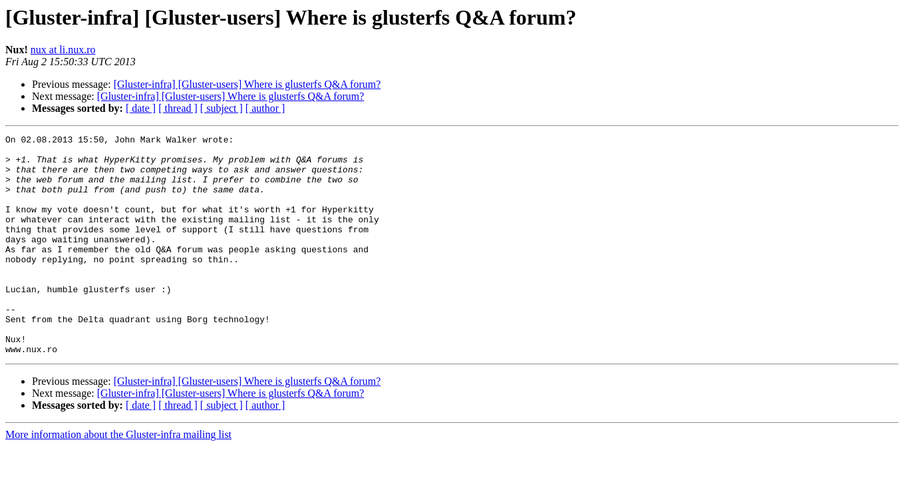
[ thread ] (178, 108)
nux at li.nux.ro (63, 49)
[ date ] (141, 108)
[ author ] (265, 108)
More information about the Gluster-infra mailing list (118, 478)
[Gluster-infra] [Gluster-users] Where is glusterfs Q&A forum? (247, 84)
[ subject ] (221, 108)
